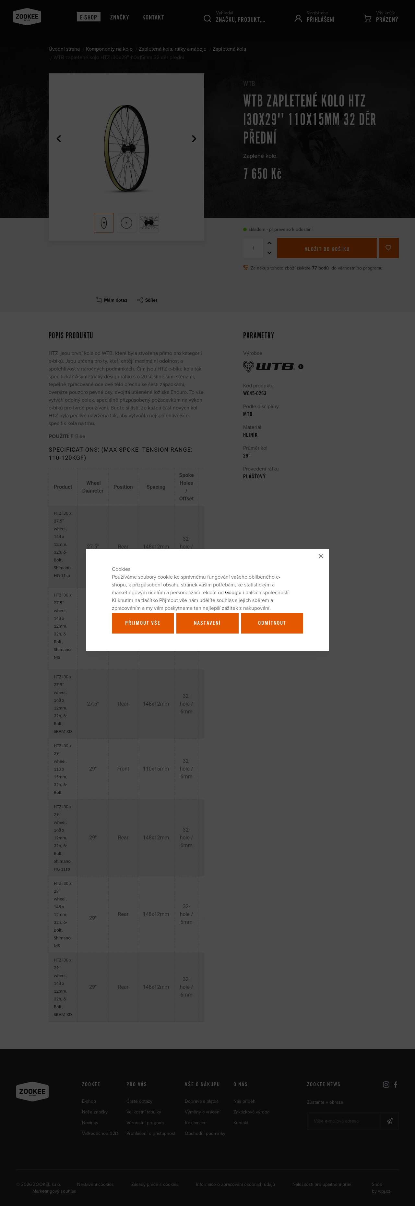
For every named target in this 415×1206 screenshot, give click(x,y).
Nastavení (207, 623)
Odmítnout (272, 623)
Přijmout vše (142, 623)
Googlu (233, 592)
